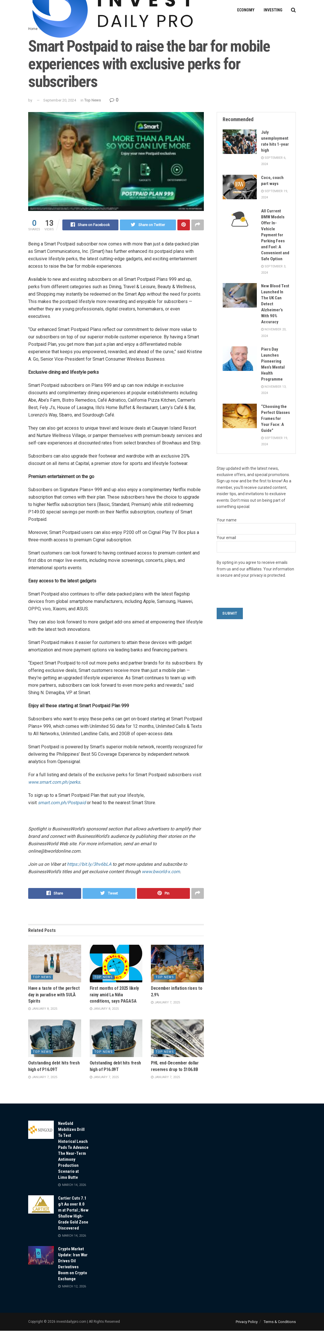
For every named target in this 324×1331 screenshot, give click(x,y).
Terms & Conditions (280, 1322)
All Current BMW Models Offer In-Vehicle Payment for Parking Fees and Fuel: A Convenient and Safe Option (275, 234)
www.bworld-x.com (161, 871)
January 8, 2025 (42, 1009)
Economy (246, 10)
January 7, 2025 (165, 1003)
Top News (92, 100)
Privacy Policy (247, 1322)
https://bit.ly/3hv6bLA (89, 864)
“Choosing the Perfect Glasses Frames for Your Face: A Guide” (275, 418)
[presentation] (260, 597)
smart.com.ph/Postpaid (62, 802)
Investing (273, 10)
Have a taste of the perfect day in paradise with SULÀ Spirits (53, 995)
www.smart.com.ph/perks (54, 782)
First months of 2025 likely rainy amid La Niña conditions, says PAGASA (114, 995)
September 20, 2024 (59, 100)
